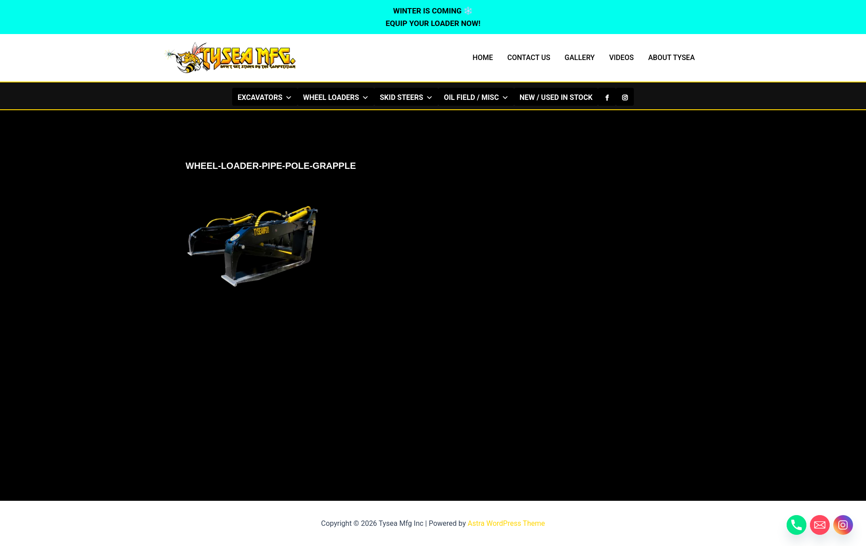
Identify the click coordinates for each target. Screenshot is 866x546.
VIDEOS (621, 57)
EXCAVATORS (265, 97)
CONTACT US (528, 57)
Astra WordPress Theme (506, 523)
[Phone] (796, 525)
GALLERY (580, 57)
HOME (482, 57)
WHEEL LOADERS (336, 97)
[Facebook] (607, 97)
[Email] (820, 525)
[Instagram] (625, 97)
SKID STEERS (406, 97)
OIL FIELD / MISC (476, 97)
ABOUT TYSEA (671, 57)
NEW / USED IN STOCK (556, 97)
